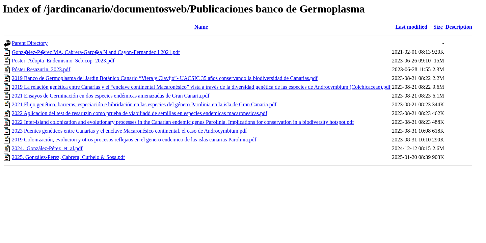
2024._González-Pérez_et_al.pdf (47, 148)
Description (459, 27)
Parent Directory (30, 43)
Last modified (411, 27)
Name (201, 27)
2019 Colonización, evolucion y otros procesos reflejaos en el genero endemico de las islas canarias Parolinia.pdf (134, 139)
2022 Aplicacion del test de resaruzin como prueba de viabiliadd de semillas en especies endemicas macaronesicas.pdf (139, 113)
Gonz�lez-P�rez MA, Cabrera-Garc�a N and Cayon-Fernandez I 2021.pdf (96, 52)
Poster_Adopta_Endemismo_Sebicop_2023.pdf (63, 60)
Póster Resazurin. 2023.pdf (41, 69)
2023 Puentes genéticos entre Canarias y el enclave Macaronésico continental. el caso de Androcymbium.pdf (129, 131)
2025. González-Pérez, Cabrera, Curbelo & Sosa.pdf (68, 157)
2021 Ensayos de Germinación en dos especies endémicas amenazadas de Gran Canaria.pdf (111, 96)
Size (438, 27)
